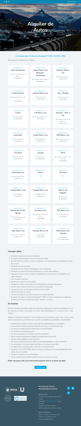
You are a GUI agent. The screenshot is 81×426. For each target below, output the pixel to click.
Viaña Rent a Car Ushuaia (63, 232)
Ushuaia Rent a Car (40, 231)
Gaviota (40, 153)
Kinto (40, 172)
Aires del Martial (18, 70)
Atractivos (40, 6)
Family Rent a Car (40, 135)
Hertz (63, 153)
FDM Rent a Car (63, 135)
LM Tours (63, 172)
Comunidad (51, 6)
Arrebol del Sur (18, 93)
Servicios (19, 6)
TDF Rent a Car (63, 210)
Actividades (29, 6)
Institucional (69, 6)
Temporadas (9, 6)
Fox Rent (18, 153)
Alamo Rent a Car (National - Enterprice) (40, 73)
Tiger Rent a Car (18, 231)
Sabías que (60, 7)
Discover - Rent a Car (63, 114)
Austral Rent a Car (40, 93)
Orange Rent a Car (40, 190)
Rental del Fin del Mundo (18, 211)
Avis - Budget (63, 93)
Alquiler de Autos (40, 367)
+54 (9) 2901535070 (51, 401)
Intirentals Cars (18, 172)
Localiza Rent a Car (18, 190)
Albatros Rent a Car (63, 71)
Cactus (18, 113)
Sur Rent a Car (40, 210)
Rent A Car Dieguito (63, 191)
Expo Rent (18, 135)
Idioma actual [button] (71, 2)
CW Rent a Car (40, 113)
